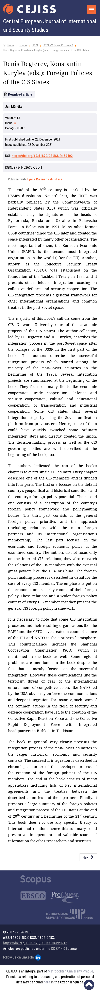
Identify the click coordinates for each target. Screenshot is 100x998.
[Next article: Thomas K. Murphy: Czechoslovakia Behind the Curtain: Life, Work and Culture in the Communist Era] (88, 857)
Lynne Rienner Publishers (44, 179)
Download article (20, 94)
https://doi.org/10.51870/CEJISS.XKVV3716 (35, 943)
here (47, 982)
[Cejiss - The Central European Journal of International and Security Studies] (29, 9)
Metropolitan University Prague (70, 971)
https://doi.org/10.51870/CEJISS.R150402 (42, 156)
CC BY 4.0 (58, 948)
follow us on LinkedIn (22, 957)
